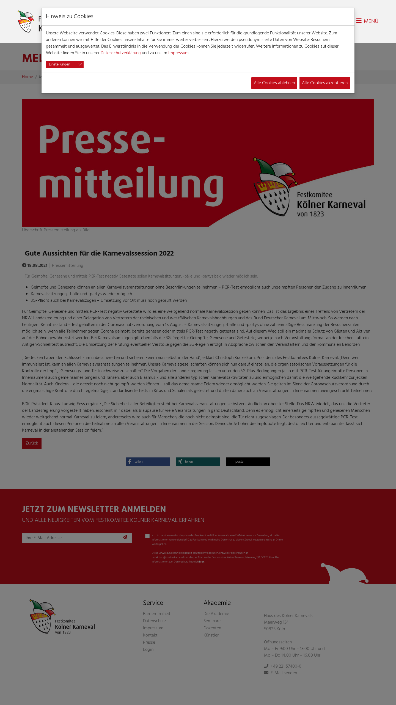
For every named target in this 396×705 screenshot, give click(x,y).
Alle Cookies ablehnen (274, 83)
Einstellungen (59, 64)
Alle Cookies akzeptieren (325, 83)
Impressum (178, 53)
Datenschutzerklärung (121, 53)
